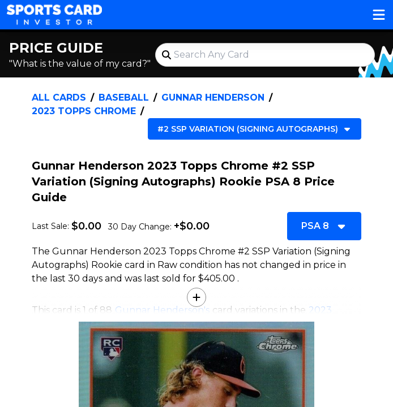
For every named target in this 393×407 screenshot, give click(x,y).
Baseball (124, 97)
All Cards (59, 97)
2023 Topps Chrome (84, 111)
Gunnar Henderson (212, 97)
